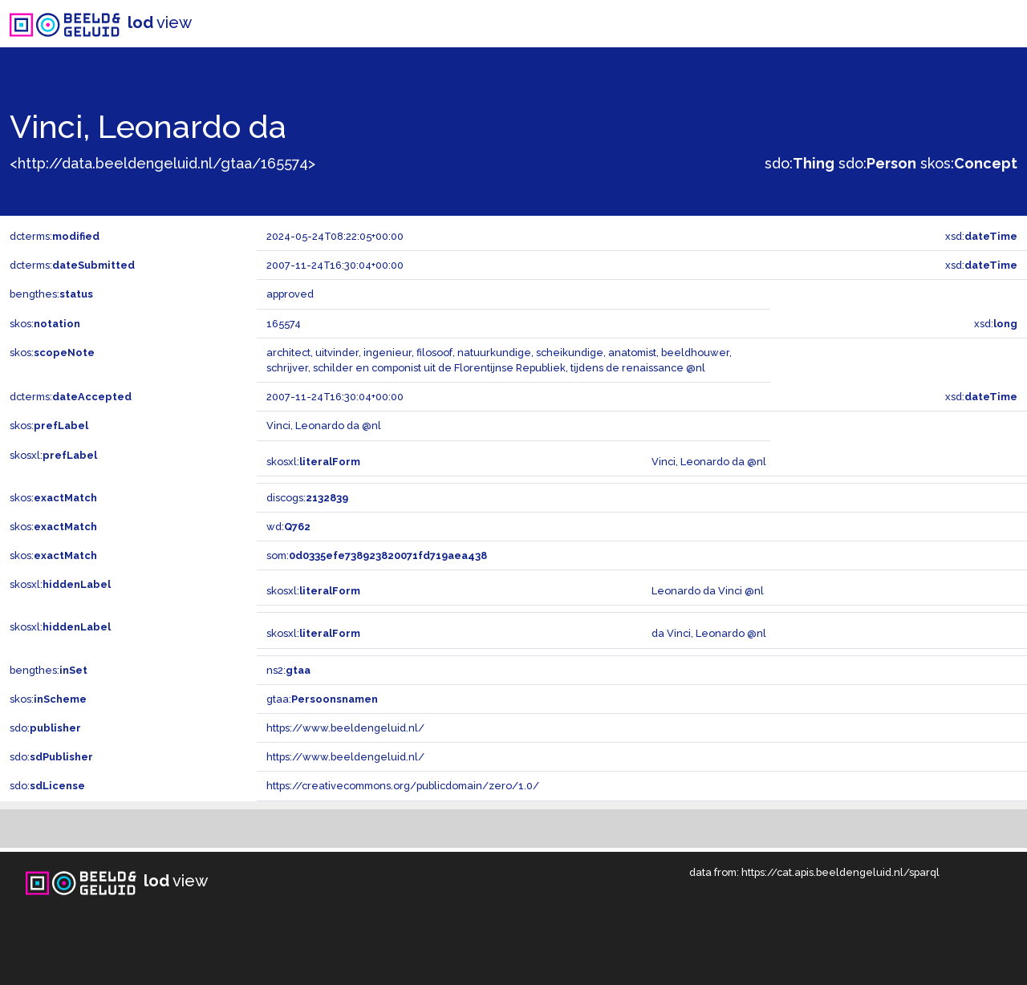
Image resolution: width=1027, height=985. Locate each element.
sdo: (799, 163)
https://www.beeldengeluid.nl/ (345, 728)
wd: (288, 527)
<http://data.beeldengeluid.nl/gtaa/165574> (162, 163)
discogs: (307, 498)
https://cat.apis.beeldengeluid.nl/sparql (840, 872)
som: (376, 555)
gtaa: (322, 699)
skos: (968, 163)
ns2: (288, 670)
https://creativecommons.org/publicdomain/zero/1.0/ (402, 786)
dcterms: (54, 236)
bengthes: (51, 294)
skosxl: (53, 455)
